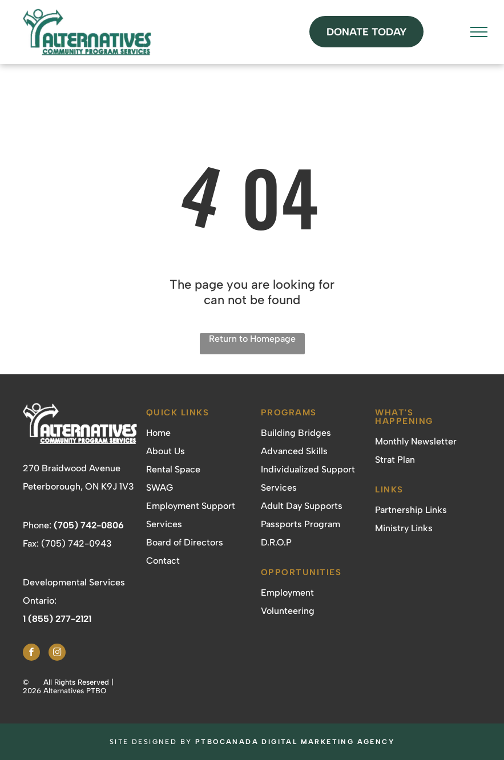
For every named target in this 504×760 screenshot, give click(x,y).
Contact (163, 560)
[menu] (479, 32)
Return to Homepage (252, 338)
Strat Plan (395, 459)
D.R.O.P (276, 542)
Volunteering (288, 610)
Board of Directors (184, 542)
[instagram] (57, 654)
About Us (165, 451)
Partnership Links (411, 509)
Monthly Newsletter (416, 441)
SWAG (159, 487)
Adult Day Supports (301, 505)
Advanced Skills (294, 451)
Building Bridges (296, 432)
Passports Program (300, 524)
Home (158, 432)
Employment (287, 592)
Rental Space (173, 469)
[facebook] (31, 654)
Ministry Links (404, 528)
